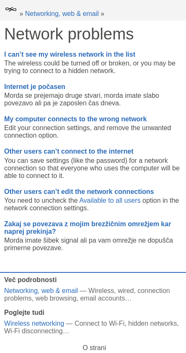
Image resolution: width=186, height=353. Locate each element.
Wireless (101, 290)
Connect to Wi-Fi (99, 323)
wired (126, 290)
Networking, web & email (62, 13)
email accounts (102, 298)
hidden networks (152, 323)
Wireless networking (34, 323)
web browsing (56, 298)
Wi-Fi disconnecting (33, 331)
